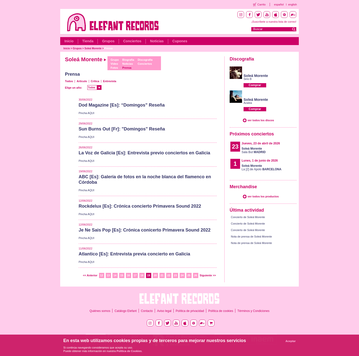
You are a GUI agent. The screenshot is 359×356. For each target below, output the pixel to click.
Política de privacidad (190, 311)
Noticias (156, 41)
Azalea (248, 102)
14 (114, 275)
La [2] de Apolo (261, 167)
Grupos (108, 41)
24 (182, 275)
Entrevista (109, 81)
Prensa (108, 48)
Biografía (128, 59)
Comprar (255, 85)
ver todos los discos (261, 120)
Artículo (82, 81)
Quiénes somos (100, 311)
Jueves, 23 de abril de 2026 (261, 143)
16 (128, 275)
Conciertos (132, 41)
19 (148, 275)
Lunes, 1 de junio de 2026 (260, 160)
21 (161, 275)
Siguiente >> (208, 275)
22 (168, 275)
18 (141, 275)
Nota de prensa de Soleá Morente (251, 236)
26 (195, 275)
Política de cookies (220, 311)
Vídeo (114, 63)
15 (121, 275)
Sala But (254, 150)
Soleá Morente (93, 48)
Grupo (114, 59)
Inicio (69, 41)
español (279, 4)
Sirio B (248, 78)
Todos (69, 81)
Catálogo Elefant (125, 311)
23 (175, 275)
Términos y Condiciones (253, 311)
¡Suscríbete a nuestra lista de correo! (274, 21)
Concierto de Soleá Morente (248, 217)
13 (108, 275)
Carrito (261, 4)
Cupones (179, 41)
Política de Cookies (129, 351)
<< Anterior (90, 275)
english (292, 4)
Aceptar (291, 341)
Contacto (147, 311)
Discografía (145, 59)
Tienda (88, 41)
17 (135, 275)
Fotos (114, 67)
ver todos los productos (263, 196)
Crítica (95, 81)
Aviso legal (164, 311)
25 (188, 275)
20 (155, 275)
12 (101, 275)
